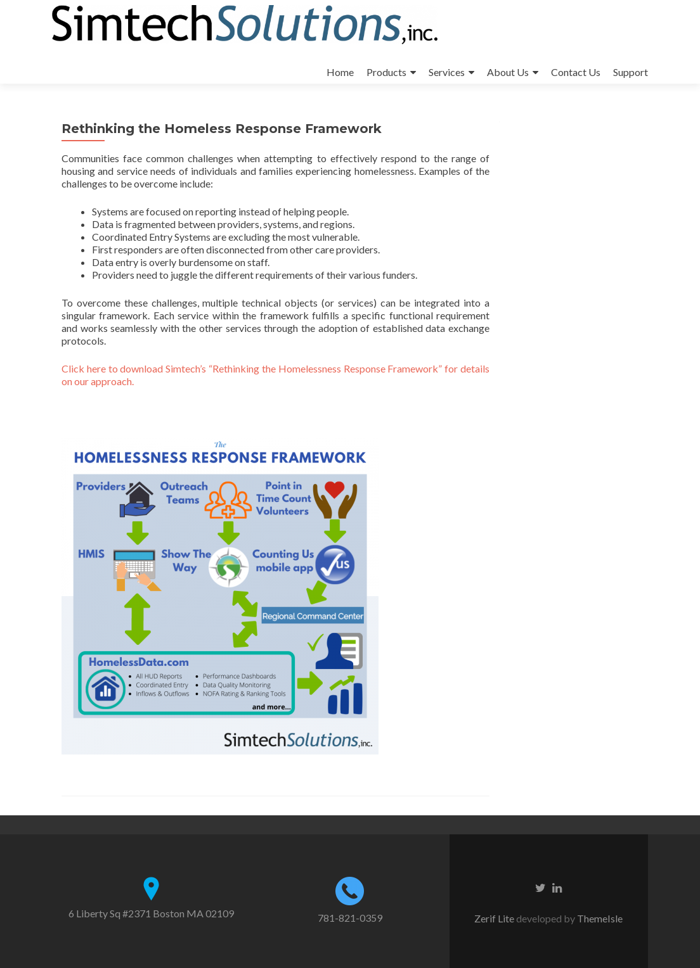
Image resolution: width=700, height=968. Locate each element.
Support (630, 72)
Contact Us (575, 72)
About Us (508, 72)
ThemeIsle (600, 918)
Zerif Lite (495, 918)
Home (340, 72)
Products (386, 72)
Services (447, 72)
